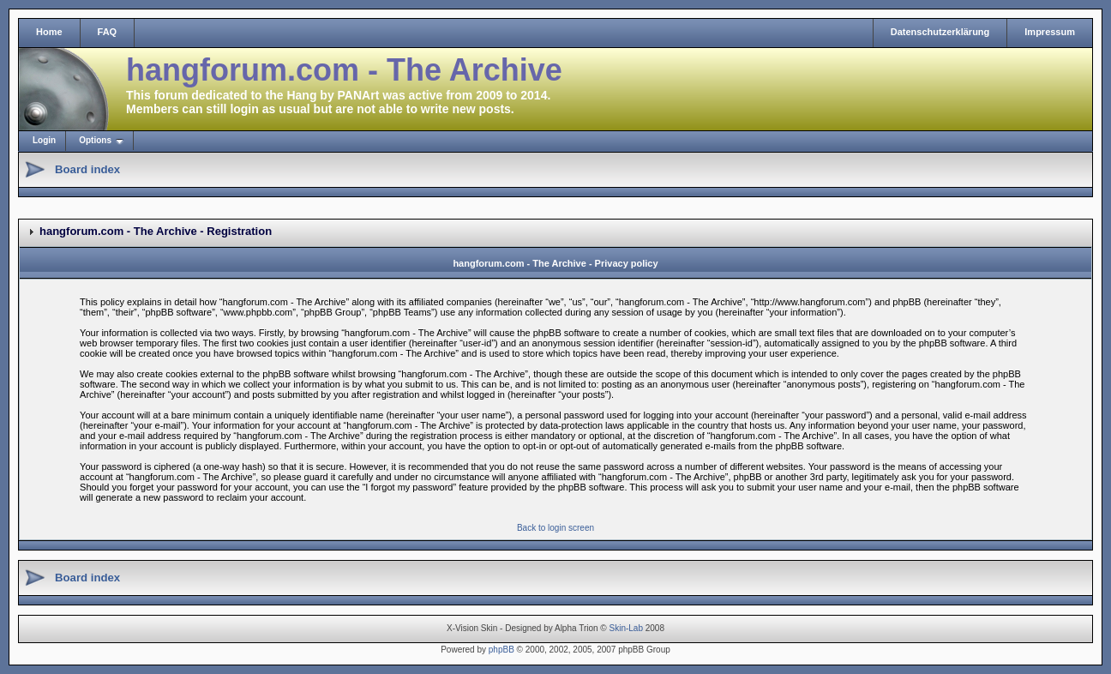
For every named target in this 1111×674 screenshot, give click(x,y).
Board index (87, 169)
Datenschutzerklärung (940, 32)
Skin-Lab (626, 628)
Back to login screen (555, 528)
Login (44, 140)
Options (95, 140)
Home (49, 32)
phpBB (501, 649)
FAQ (107, 32)
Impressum (1049, 32)
